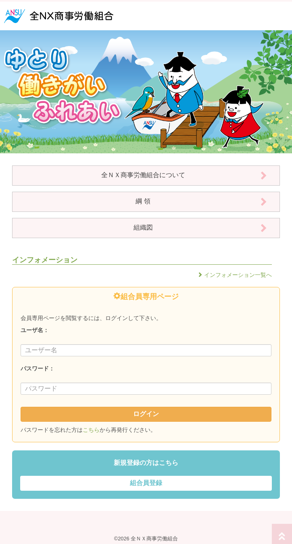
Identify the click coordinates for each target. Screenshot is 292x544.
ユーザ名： (35, 330)
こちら (91, 430)
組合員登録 (146, 482)
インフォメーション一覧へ (238, 275)
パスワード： (37, 368)
